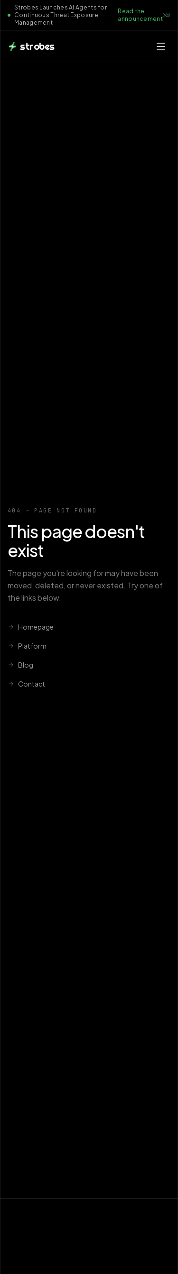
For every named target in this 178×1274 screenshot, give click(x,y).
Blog (20, 664)
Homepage (31, 627)
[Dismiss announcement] (165, 15)
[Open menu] (160, 46)
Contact (26, 683)
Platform (27, 646)
